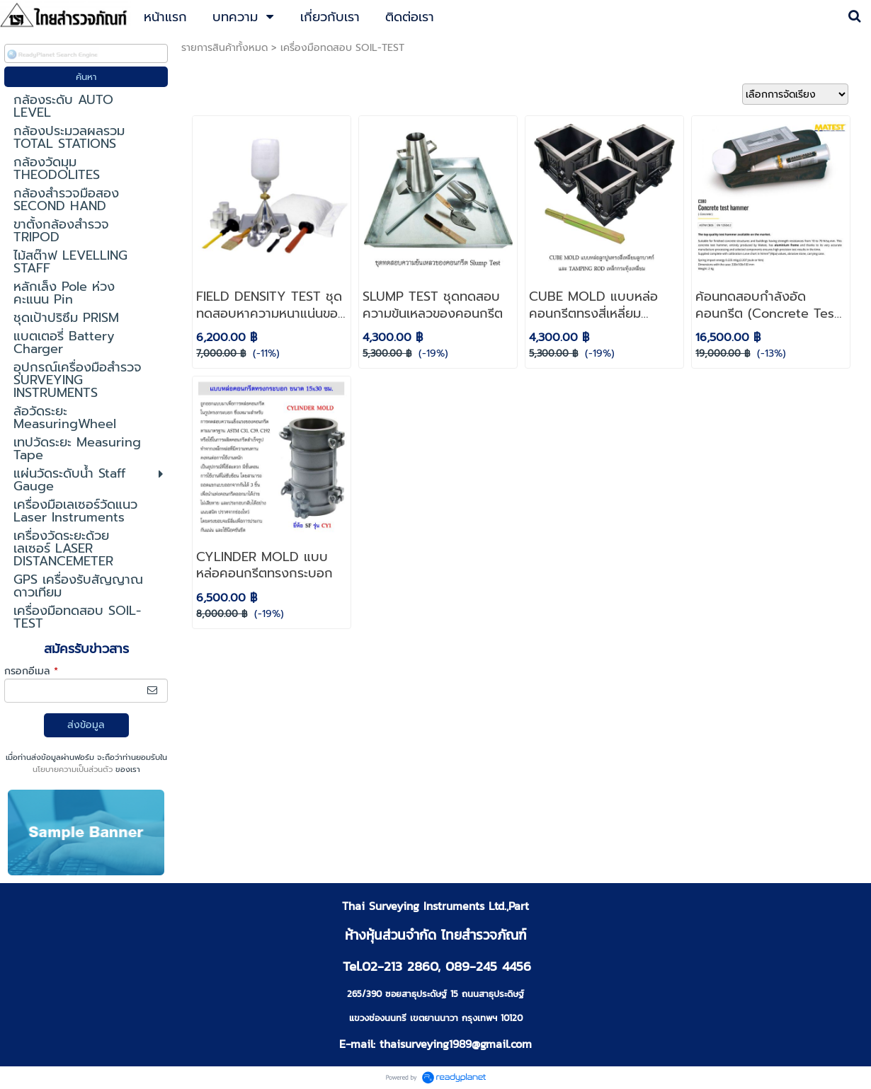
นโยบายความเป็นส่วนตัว (73, 770)
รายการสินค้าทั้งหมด (224, 47)
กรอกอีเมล (31, 671)
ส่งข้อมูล (86, 725)
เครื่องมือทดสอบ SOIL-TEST (342, 47)
